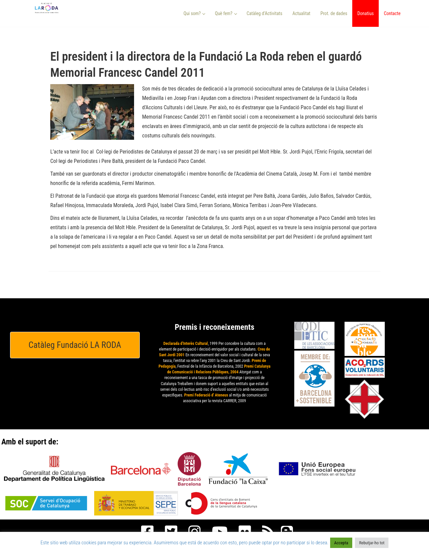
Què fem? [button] (226, 13)
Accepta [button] (341, 542)
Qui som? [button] (194, 13)
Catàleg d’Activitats (265, 13)
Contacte (392, 13)
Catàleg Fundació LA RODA (74, 345)
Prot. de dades (333, 13)
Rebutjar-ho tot (371, 542)
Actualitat (301, 13)
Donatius (365, 13)
